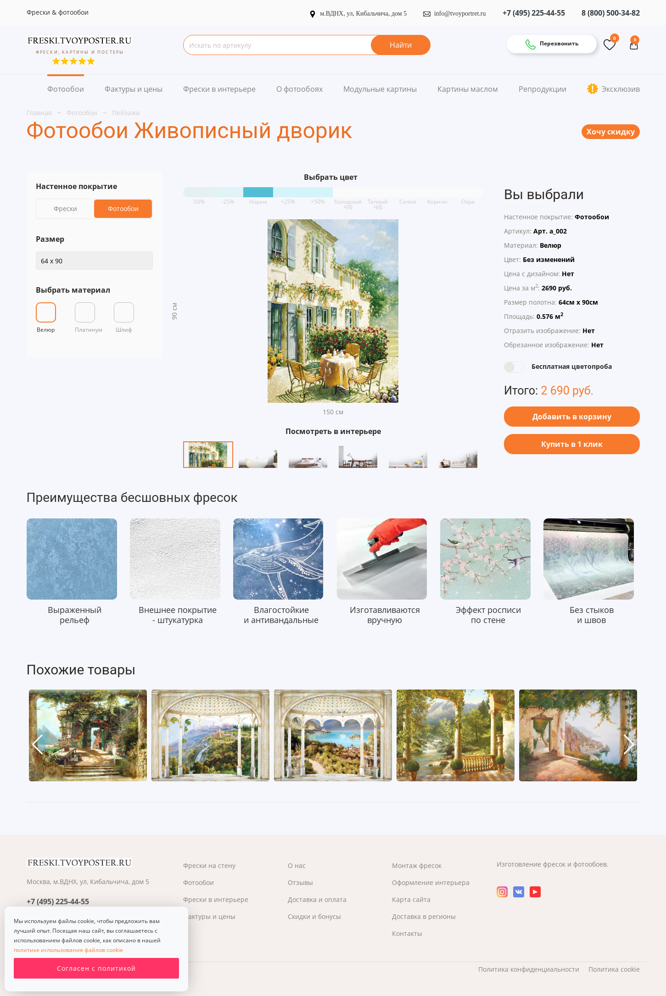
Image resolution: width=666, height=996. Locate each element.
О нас (297, 865)
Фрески (65, 208)
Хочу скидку (611, 132)
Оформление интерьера (431, 882)
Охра (468, 198)
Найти (401, 45)
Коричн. (438, 198)
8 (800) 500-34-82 (611, 13)
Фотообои (65, 89)
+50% (318, 198)
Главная (40, 112)
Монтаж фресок (417, 865)
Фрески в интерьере (219, 89)
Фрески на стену (209, 865)
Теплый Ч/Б (378, 198)
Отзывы (300, 882)
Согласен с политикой (96, 968)
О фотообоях (299, 89)
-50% (198, 198)
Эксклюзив (613, 88)
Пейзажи (126, 112)
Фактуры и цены (133, 89)
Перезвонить (551, 44)
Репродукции (542, 89)
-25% (228, 198)
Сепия (407, 198)
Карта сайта (411, 899)
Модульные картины (380, 89)
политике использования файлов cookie (68, 950)
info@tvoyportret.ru (454, 13)
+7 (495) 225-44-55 (534, 13)
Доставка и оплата (317, 899)
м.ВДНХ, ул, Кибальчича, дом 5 (358, 13)
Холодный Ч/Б (348, 198)
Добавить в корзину (571, 417)
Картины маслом (467, 89)
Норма (258, 198)
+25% (288, 198)
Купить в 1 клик (572, 444)
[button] (37, 744)
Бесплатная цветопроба (572, 366)
